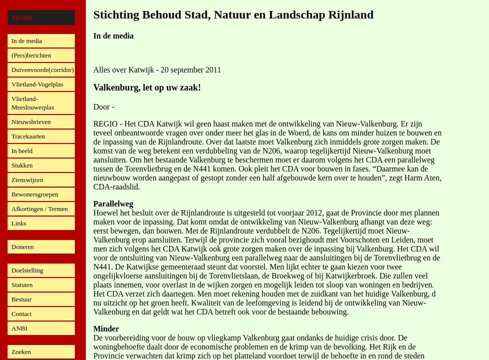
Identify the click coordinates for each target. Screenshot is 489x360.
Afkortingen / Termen (39, 208)
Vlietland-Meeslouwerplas (32, 103)
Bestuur (21, 299)
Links (18, 223)
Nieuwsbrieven (31, 122)
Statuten (22, 284)
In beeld (21, 150)
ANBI (19, 328)
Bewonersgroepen (34, 194)
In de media (26, 40)
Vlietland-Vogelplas (37, 84)
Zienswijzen (27, 180)
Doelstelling (27, 270)
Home (22, 17)
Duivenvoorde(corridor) (42, 70)
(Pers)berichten (31, 55)
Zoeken (21, 352)
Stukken (22, 165)
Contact (21, 314)
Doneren (22, 246)
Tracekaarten (28, 136)
